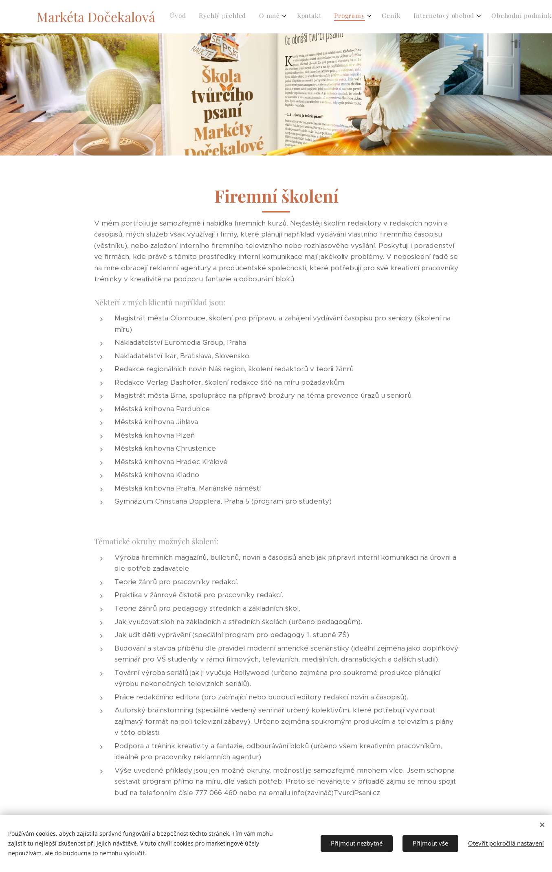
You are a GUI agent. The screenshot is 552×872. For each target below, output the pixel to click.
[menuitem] (335, 17)
